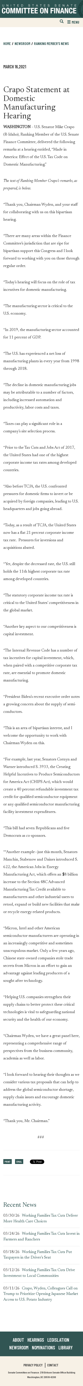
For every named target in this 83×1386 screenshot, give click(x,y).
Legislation (58, 1340)
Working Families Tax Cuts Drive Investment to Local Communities (39, 1273)
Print (7, 1161)
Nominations (43, 1347)
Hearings (35, 1340)
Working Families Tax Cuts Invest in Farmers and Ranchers (41, 1237)
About (18, 1340)
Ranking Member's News (51, 43)
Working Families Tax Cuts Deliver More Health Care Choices (40, 1218)
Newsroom (22, 43)
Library (65, 1347)
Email (19, 1161)
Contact (52, 1365)
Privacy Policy (32, 1365)
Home (7, 43)
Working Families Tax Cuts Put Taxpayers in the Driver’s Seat (37, 1255)
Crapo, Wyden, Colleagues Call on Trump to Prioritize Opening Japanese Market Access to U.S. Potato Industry (40, 1294)
